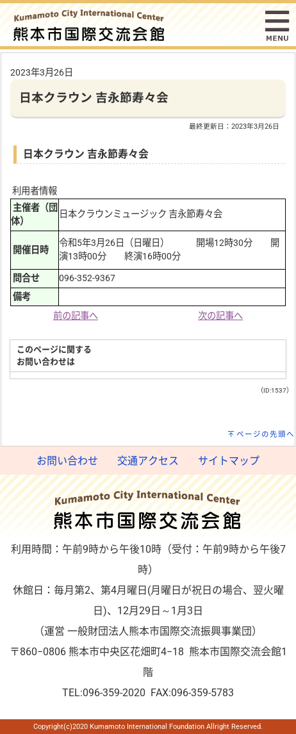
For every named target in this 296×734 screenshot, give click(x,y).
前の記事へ (75, 316)
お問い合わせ (67, 461)
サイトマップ (228, 461)
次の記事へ (220, 316)
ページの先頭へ (265, 434)
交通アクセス (148, 461)
